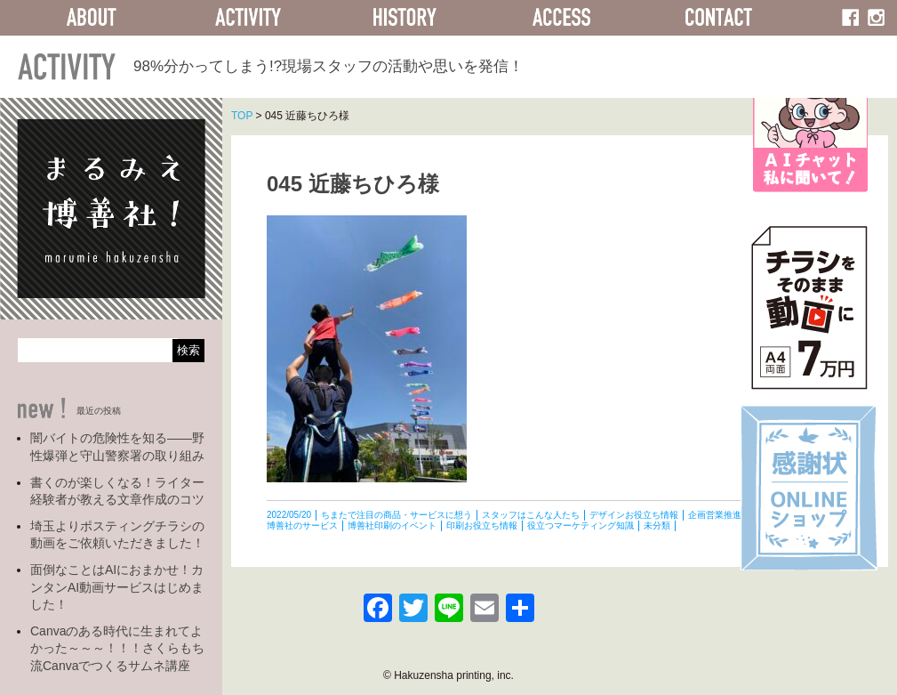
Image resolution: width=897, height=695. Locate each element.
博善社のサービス (302, 525)
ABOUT (91, 18)
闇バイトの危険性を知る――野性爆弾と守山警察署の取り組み (117, 447)
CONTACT (718, 18)
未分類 (657, 525)
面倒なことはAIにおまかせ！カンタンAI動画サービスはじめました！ (117, 586)
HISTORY (404, 18)
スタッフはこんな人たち (531, 515)
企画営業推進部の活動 (732, 515)
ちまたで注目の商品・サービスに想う (396, 515)
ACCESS (562, 18)
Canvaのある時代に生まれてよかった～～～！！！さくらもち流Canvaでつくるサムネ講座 (117, 648)
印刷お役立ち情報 (481, 525)
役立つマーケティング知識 (580, 525)
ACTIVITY (248, 18)
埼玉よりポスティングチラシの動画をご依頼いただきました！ (117, 535)
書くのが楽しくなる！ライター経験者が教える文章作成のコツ (117, 491)
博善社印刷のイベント (392, 525)
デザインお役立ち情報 (633, 515)
